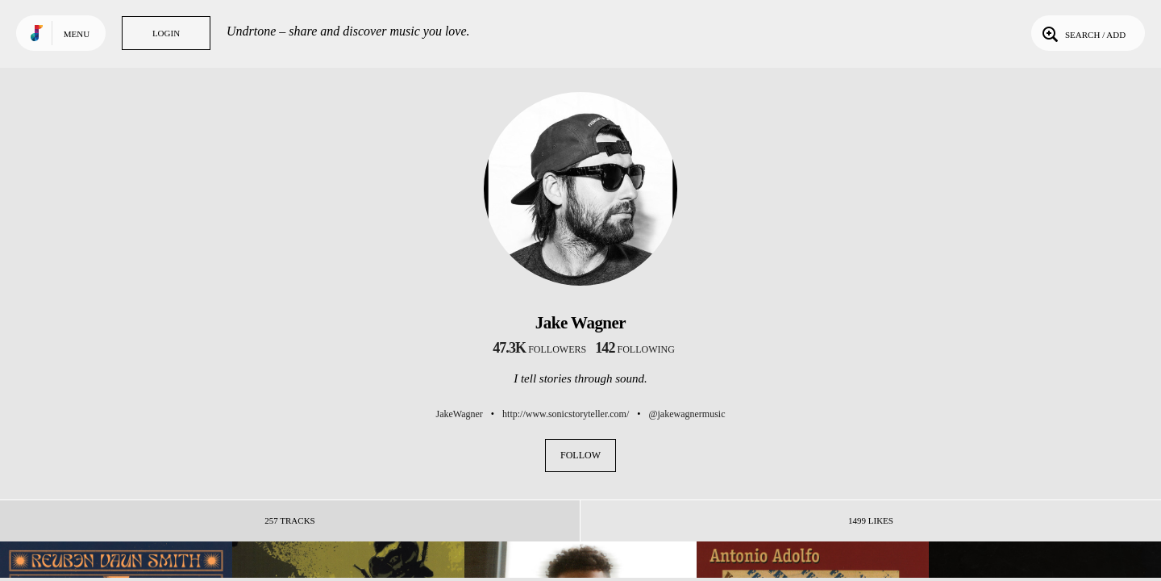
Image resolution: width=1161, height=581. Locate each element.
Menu (76, 34)
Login (166, 33)
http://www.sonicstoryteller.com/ (565, 414)
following (635, 349)
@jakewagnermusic (686, 414)
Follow (580, 455)
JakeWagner (459, 414)
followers (539, 349)
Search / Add (1082, 33)
